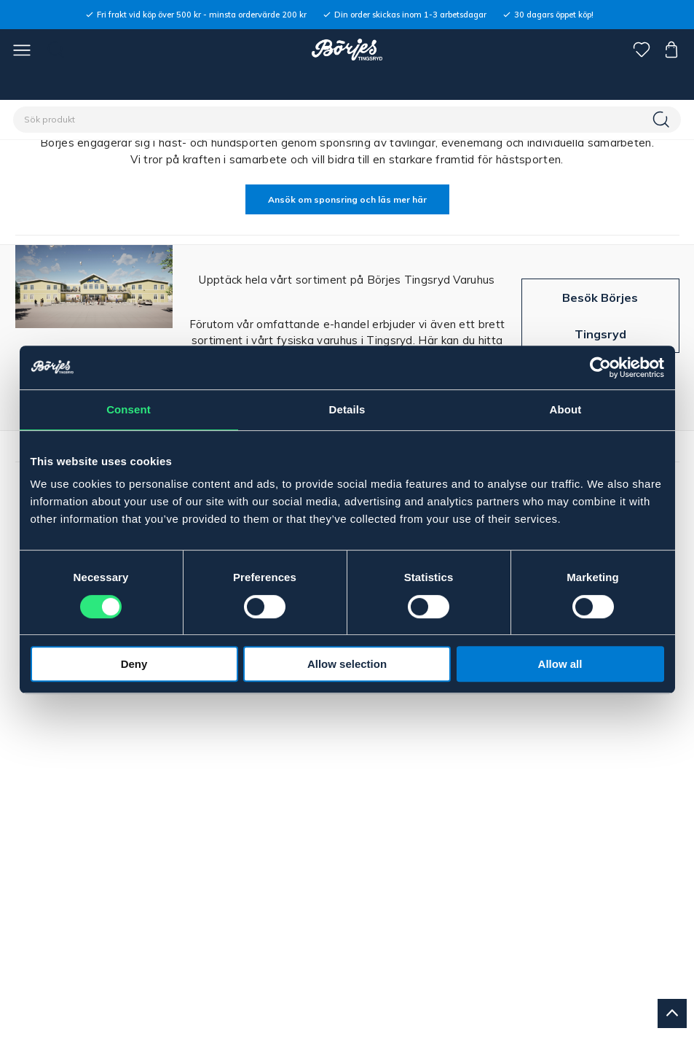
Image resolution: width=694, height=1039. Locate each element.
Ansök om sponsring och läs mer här (347, 199)
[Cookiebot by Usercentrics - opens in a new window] (600, 367)
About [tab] (566, 409)
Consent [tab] (128, 409)
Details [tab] (347, 409)
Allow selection (347, 664)
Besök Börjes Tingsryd (600, 315)
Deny (134, 664)
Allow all (560, 664)
